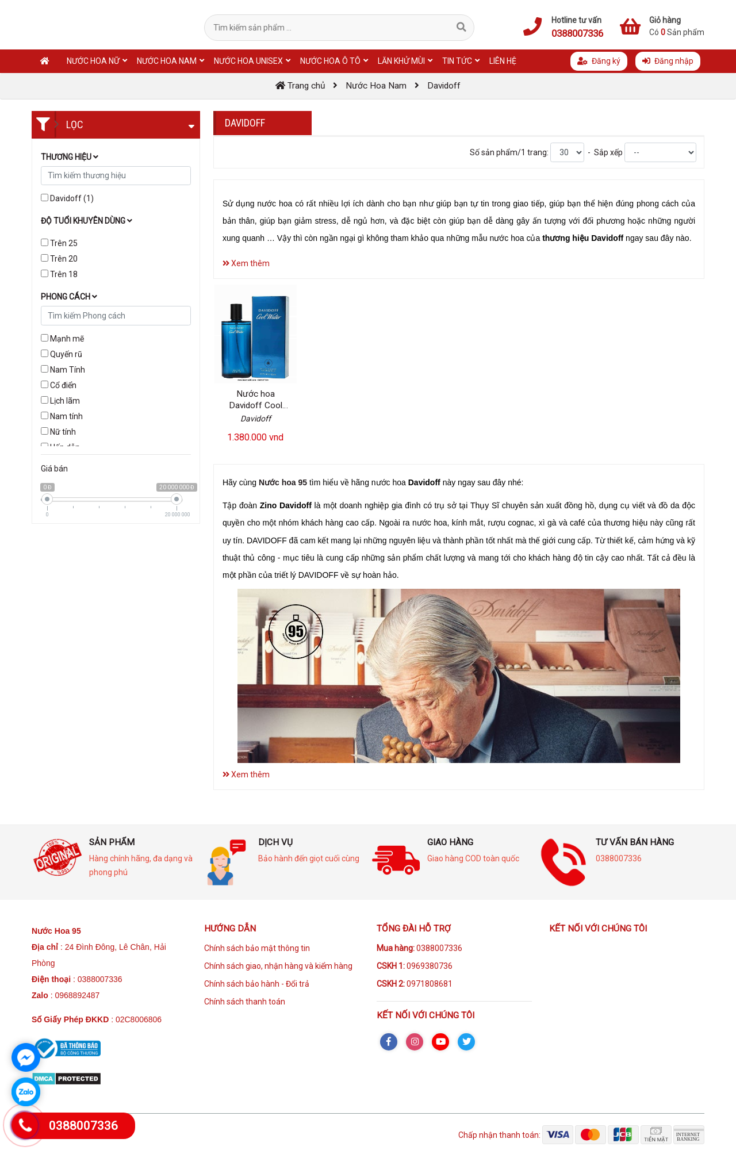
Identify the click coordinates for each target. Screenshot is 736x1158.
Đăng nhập (667, 61)
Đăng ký (598, 61)
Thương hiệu (69, 157)
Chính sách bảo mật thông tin (257, 948)
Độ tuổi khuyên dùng (86, 220)
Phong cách (69, 296)
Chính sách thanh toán (244, 1001)
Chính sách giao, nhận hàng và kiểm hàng (278, 966)
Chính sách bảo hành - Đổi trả (256, 983)
